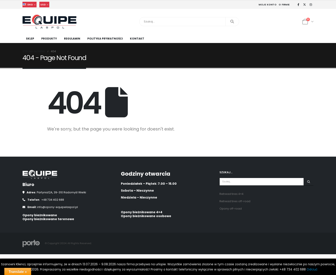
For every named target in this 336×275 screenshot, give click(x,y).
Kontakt (137, 38)
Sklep (30, 38)
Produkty (49, 38)
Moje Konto (268, 4)
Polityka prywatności (105, 38)
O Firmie (284, 4)
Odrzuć (312, 269)
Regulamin (72, 38)
